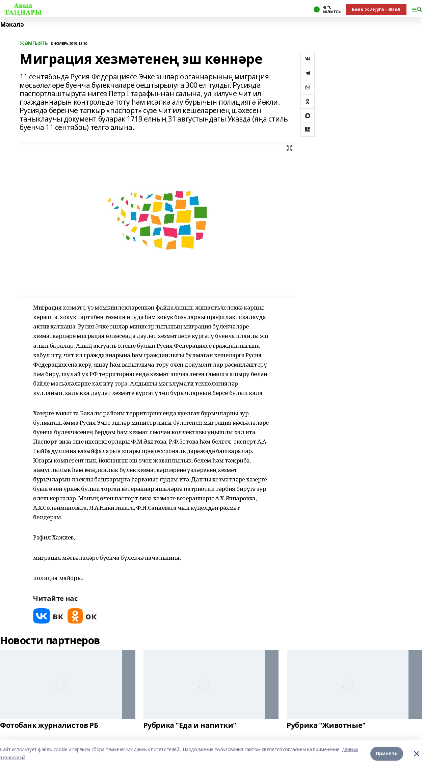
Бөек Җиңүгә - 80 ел (376, 9)
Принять (387, 753)
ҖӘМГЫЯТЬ (34, 43)
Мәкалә (12, 24)
